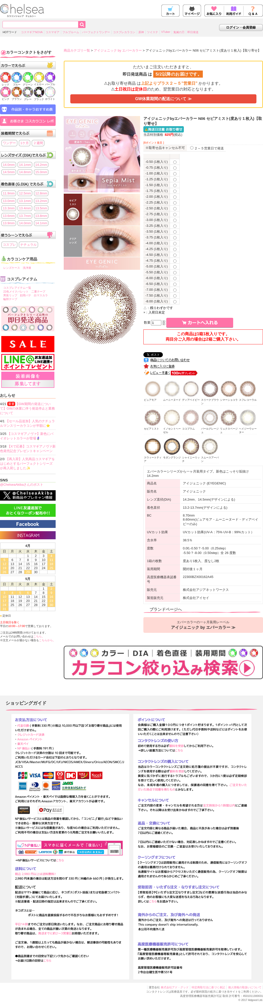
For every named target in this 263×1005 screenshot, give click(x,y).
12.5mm (25, 193)
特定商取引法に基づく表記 (208, 987)
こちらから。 (47, 640)
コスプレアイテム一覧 (17, 287)
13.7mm (25, 216)
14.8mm (25, 172)
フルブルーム (70, 32)
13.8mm (41, 216)
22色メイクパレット (16, 291)
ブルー (16, 83)
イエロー (39, 83)
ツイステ (152, 32)
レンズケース (11, 267)
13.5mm (41, 208)
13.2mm (41, 201)
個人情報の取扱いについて (244, 987)
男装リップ (10, 295)
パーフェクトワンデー (96, 32)
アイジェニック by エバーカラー (118, 50)
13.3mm (9, 208)
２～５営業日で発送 (207, 148)
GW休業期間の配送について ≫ (163, 99)
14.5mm (9, 172)
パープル (50, 83)
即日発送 (193, 32)
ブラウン (16, 97)
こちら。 (39, 636)
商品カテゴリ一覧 (77, 50)
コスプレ (9, 245)
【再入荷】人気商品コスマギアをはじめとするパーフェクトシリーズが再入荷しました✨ (27, 463)
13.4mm (25, 208)
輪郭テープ (10, 299)
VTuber (165, 31)
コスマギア (52, 32)
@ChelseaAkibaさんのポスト (21, 484)
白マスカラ (41, 295)
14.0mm (9, 165)
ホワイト (50, 97)
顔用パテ (25, 295)
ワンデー (9, 143)
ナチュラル (28, 245)
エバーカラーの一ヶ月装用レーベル (203, 625)
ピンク (5, 97)
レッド (5, 83)
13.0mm (9, 201)
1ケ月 (24, 143)
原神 (141, 32)
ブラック (39, 98)
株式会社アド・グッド (175, 987)
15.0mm (41, 172)
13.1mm (25, 201)
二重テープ (38, 291)
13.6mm (9, 216)
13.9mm (9, 223)
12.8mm (41, 193)
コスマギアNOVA (31, 32)
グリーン (27, 83)
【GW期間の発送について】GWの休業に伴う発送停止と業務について (27, 408)
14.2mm (41, 165)
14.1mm (25, 165)
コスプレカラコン (124, 32)
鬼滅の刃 (178, 32)
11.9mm (9, 193)
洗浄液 (27, 267)
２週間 (38, 143)
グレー (27, 98)
